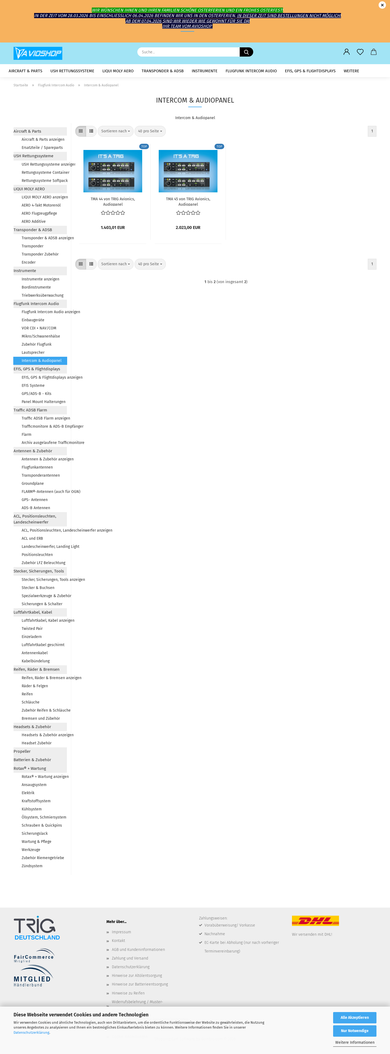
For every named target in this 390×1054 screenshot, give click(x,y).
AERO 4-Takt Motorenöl (41, 205)
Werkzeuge (31, 849)
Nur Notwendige (355, 1031)
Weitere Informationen (355, 1042)
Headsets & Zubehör (32, 726)
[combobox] (116, 131)
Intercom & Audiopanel (41, 360)
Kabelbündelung (36, 661)
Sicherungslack (35, 833)
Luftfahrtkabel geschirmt (43, 645)
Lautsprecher (33, 352)
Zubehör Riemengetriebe (43, 858)
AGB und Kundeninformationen (138, 949)
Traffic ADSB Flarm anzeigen (44, 418)
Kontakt (118, 940)
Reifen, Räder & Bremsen (37, 669)
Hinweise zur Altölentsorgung (137, 975)
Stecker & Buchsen (38, 587)
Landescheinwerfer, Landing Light (44, 546)
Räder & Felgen (35, 686)
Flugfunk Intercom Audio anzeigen (44, 312)
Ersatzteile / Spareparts (42, 147)
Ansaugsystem (34, 785)
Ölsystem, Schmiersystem (44, 817)
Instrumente (204, 70)
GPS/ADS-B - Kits (36, 393)
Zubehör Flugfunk (36, 344)
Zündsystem (32, 866)
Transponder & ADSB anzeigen (44, 238)
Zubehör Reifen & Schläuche (44, 710)
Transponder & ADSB (163, 70)
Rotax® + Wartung (30, 768)
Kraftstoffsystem (36, 801)
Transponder (32, 246)
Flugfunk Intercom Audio (251, 70)
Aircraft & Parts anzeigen (43, 139)
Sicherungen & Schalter (42, 604)
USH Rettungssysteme (72, 70)
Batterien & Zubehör (32, 759)
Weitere (351, 70)
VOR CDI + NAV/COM (39, 328)
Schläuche (31, 702)
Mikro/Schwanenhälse (41, 336)
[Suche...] (246, 52)
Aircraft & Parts (25, 70)
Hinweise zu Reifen (128, 993)
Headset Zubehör (36, 743)
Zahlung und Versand (130, 958)
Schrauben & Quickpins (42, 825)
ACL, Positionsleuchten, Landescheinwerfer (35, 519)
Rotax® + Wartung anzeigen (44, 776)
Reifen (27, 694)
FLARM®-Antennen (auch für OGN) (44, 491)
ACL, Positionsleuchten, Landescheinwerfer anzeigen (44, 530)
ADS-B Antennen (36, 508)
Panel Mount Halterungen (44, 402)
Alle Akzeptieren (355, 1017)
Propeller (22, 751)
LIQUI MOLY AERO (118, 70)
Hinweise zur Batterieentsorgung (140, 984)
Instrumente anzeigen (40, 279)
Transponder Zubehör (40, 254)
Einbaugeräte (33, 320)
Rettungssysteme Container (44, 172)
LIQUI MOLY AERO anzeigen (44, 197)
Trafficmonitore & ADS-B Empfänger (44, 426)
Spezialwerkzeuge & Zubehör (44, 596)
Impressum (121, 932)
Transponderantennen (41, 475)
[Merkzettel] (360, 51)
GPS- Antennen (35, 499)
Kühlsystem (32, 809)
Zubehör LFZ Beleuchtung (43, 563)
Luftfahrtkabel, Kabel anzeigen (44, 620)
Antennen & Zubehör (33, 451)
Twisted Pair (32, 628)
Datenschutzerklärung (31, 1032)
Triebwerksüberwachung (42, 295)
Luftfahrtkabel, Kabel (33, 612)
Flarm (26, 434)
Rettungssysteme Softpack (44, 180)
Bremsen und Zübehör (41, 718)
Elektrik (28, 793)
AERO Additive (34, 221)
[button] (346, 51)
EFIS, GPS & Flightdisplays (310, 70)
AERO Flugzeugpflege (39, 213)
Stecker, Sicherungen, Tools (39, 571)
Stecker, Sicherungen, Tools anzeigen (44, 579)
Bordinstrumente (36, 287)
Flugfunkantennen (37, 467)
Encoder (28, 262)
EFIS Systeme (33, 385)
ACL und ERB (32, 538)
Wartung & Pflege (36, 841)
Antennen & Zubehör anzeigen (44, 459)
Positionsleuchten (37, 554)
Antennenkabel (35, 653)
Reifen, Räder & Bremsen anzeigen (44, 678)
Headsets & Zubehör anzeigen (44, 735)
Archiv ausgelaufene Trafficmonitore (44, 442)
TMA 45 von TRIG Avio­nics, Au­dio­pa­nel (188, 201)
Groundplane (33, 483)
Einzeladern (32, 636)
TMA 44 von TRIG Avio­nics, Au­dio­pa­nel (113, 201)
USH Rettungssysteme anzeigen (44, 164)
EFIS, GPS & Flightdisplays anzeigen (44, 377)
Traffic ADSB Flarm (30, 410)
